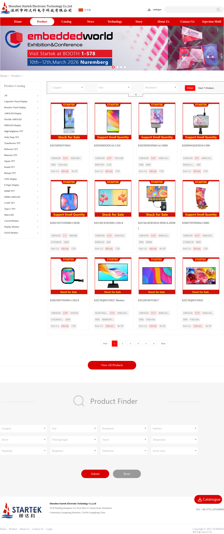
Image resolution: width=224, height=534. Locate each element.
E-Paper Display (11, 185)
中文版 (84, 10)
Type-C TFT (9, 209)
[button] (113, 67)
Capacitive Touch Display (15, 101)
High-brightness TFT (13, 131)
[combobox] (67, 87)
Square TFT (9, 161)
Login (49, 529)
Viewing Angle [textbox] (60, 439)
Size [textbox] (101, 87)
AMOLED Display (12, 113)
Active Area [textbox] (159, 451)
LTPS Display (10, 179)
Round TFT (9, 167)
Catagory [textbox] (57, 87)
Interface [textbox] (157, 428)
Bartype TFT (10, 173)
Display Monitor (11, 226)
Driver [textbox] (5, 439)
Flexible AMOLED (13, 119)
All (5, 95)
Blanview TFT (10, 155)
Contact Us (187, 21)
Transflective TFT (12, 143)
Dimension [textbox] (108, 451)
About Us (163, 21)
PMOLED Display (12, 125)
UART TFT (9, 203)
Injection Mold (211, 21)
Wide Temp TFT (11, 137)
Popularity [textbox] (7, 451)
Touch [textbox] (105, 439)
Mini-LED (9, 215)
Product (42, 21)
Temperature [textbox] (159, 439)
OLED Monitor (11, 232)
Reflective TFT (11, 149)
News (90, 21)
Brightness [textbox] (57, 451)
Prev (105, 343)
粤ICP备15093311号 (202, 532)
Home (18, 21)
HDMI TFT (9, 191)
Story (138, 21)
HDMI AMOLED (12, 197)
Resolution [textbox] (151, 87)
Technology (115, 21)
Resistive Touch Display (15, 107)
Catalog (66, 21)
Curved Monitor (11, 221)
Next (163, 343)
